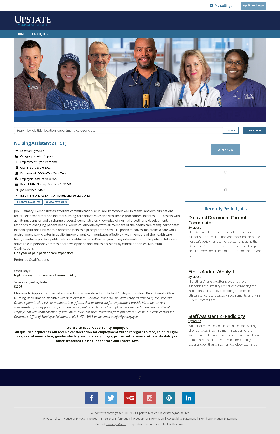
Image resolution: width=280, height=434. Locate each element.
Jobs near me (254, 130)
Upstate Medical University (154, 413)
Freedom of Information (148, 418)
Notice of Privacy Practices (80, 418)
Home (21, 34)
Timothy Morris (116, 424)
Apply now (225, 149)
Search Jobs (39, 34)
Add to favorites (28, 202)
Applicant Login (253, 5)
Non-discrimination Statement (218, 418)
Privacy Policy (51, 418)
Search (230, 130)
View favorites (56, 202)
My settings (221, 6)
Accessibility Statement (181, 418)
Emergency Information (115, 418)
